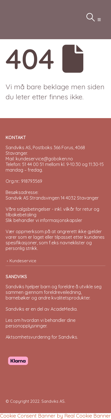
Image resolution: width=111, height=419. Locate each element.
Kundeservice (23, 260)
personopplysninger (26, 326)
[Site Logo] (20, 20)
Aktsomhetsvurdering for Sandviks (41, 337)
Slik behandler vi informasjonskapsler (44, 220)
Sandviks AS (53, 401)
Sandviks (15, 286)
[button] (99, 19)
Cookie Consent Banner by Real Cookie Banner (55, 416)
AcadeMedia (64, 309)
